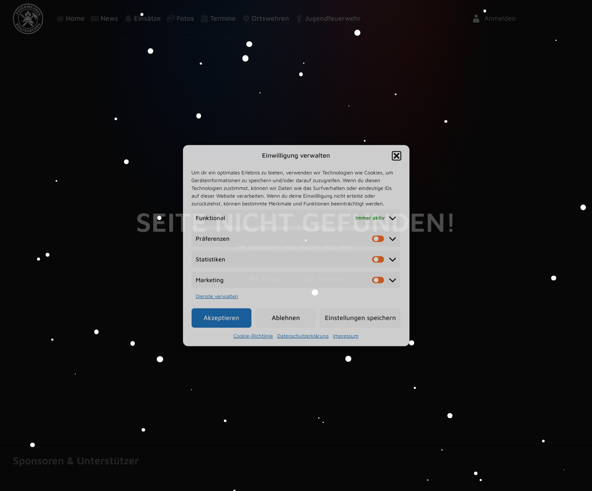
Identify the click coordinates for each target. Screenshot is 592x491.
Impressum (345, 336)
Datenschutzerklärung (303, 336)
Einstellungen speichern (360, 318)
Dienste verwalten (217, 296)
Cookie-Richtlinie (253, 336)
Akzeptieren (221, 318)
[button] (396, 156)
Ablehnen (286, 318)
